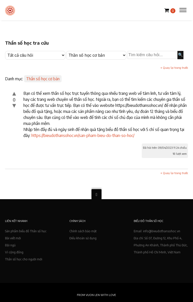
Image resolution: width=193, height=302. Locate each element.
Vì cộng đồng (14, 252)
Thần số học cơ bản (43, 78)
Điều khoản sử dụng (82, 238)
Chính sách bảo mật (82, 231)
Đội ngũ (10, 245)
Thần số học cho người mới (23, 259)
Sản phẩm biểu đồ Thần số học (25, 231)
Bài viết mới (13, 238)
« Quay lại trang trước (174, 67)
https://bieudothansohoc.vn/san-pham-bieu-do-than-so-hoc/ (82, 135)
